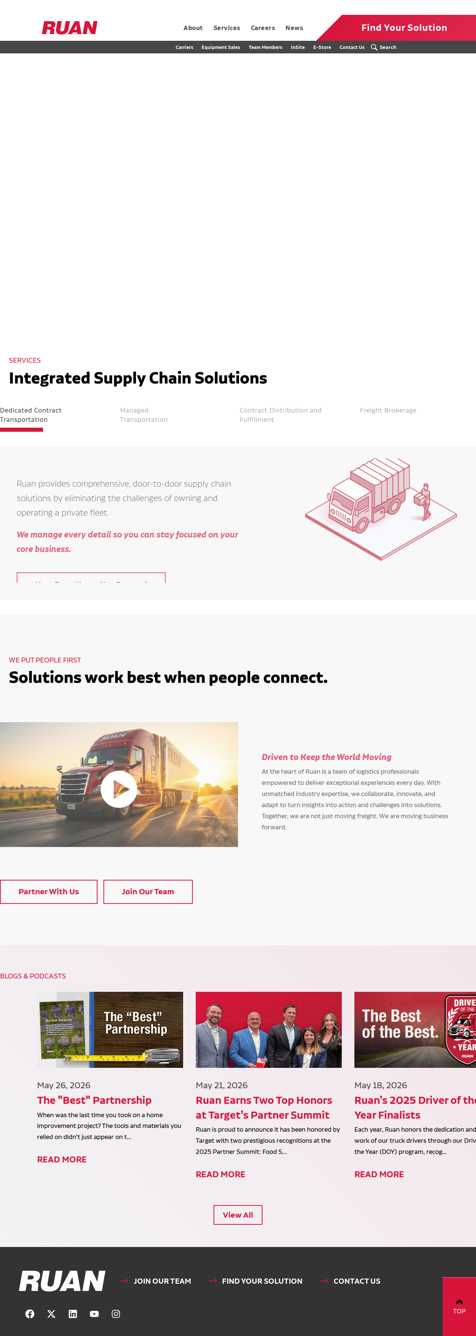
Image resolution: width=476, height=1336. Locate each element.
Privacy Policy (375, 1331)
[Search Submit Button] (385, 47)
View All (238, 1192)
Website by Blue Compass (415, 1331)
